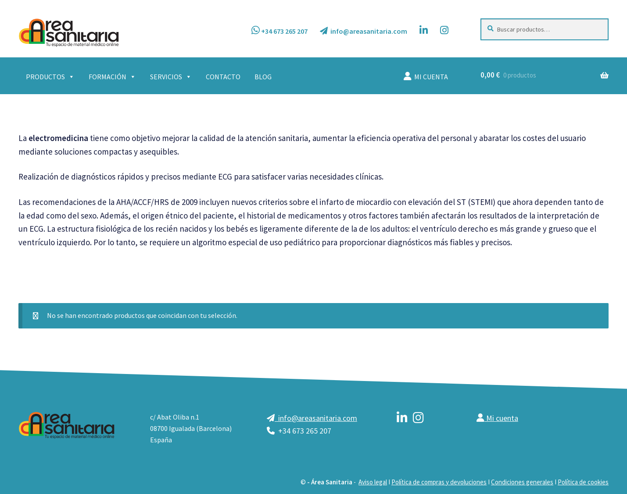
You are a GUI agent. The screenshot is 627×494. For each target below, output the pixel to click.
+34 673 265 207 (279, 30)
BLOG (263, 76)
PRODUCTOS (50, 76)
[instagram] (418, 419)
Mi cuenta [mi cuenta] (497, 418)
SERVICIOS (171, 76)
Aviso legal (372, 482)
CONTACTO (223, 76)
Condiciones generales (522, 482)
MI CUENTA (426, 76)
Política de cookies (583, 482)
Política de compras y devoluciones (439, 482)
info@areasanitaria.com (363, 31)
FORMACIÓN (112, 76)
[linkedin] (402, 419)
